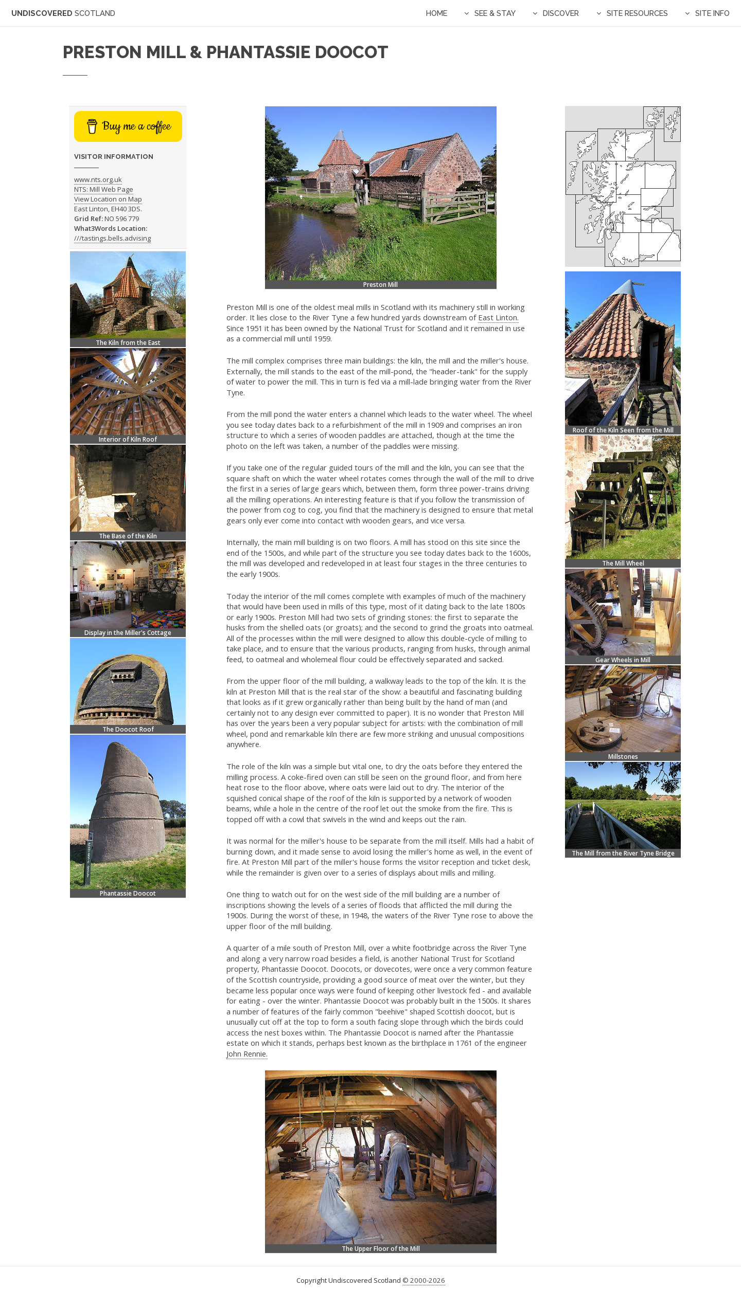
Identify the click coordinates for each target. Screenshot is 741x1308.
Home (436, 13)
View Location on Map (108, 199)
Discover (561, 13)
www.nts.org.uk (98, 179)
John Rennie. (247, 1053)
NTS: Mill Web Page (103, 189)
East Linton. (498, 317)
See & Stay (495, 13)
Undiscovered (63, 13)
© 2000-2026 (423, 1280)
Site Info (712, 13)
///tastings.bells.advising (112, 238)
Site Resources (637, 13)
